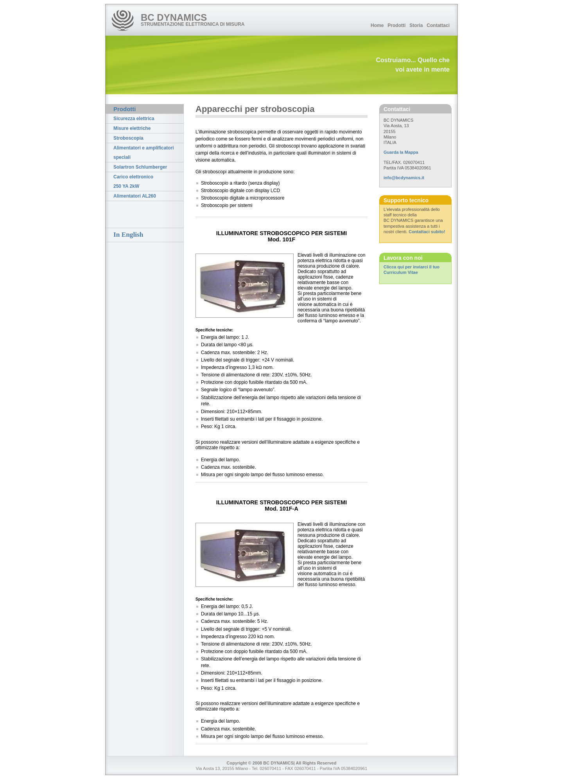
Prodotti (396, 25)
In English (128, 234)
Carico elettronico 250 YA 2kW (133, 181)
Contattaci (438, 25)
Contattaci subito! (427, 231)
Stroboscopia (128, 138)
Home (377, 25)
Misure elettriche (132, 128)
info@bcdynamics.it (404, 177)
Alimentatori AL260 (134, 196)
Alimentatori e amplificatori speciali (143, 152)
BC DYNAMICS (174, 17)
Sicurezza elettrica (133, 118)
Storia (416, 25)
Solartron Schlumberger (140, 167)
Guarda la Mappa (401, 152)
